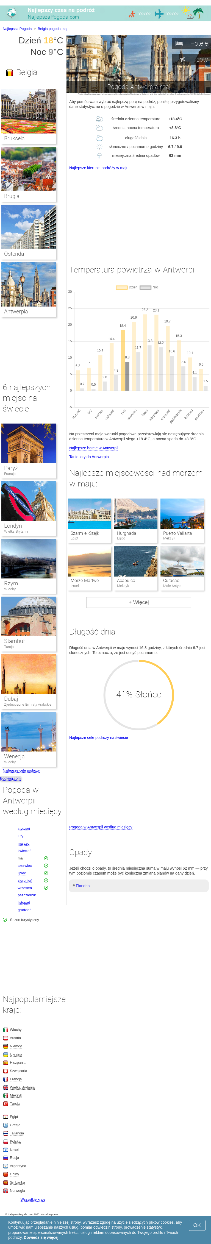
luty (20, 836)
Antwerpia (16, 311)
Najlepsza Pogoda (17, 29)
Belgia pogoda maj (53, 29)
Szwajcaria (18, 1071)
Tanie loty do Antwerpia (89, 457)
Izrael (14, 1150)
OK (197, 1225)
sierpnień (25, 880)
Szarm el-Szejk (85, 533)
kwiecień (25, 851)
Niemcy (16, 1046)
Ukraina (16, 1054)
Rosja (14, 1158)
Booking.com (10, 778)
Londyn (13, 525)
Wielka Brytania (16, 531)
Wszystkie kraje (33, 1199)
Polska (15, 1141)
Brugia (12, 196)
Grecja (15, 1125)
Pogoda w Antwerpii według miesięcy (100, 827)
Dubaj (11, 698)
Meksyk (16, 1095)
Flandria (83, 886)
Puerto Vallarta (177, 533)
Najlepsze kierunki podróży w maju (99, 168)
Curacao (171, 580)
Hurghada (126, 533)
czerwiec (25, 866)
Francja (10, 474)
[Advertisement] (138, 212)
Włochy (10, 589)
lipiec (22, 873)
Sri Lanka (17, 1182)
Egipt (14, 1117)
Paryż (11, 468)
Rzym (11, 583)
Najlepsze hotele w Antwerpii (93, 448)
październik (27, 895)
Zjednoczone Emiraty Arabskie (27, 704)
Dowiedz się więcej (41, 1237)
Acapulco (126, 580)
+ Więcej (139, 602)
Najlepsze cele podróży (21, 770)
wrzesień (25, 888)
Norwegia (17, 1191)
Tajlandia (17, 1133)
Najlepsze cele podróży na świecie (98, 737)
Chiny (14, 1174)
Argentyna (18, 1166)
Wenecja (14, 756)
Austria (15, 1038)
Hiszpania (18, 1063)
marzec (24, 843)
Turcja (9, 647)
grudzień (25, 910)
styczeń (24, 828)
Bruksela (14, 138)
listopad (24, 902)
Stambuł (14, 641)
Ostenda (14, 254)
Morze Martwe (84, 580)
